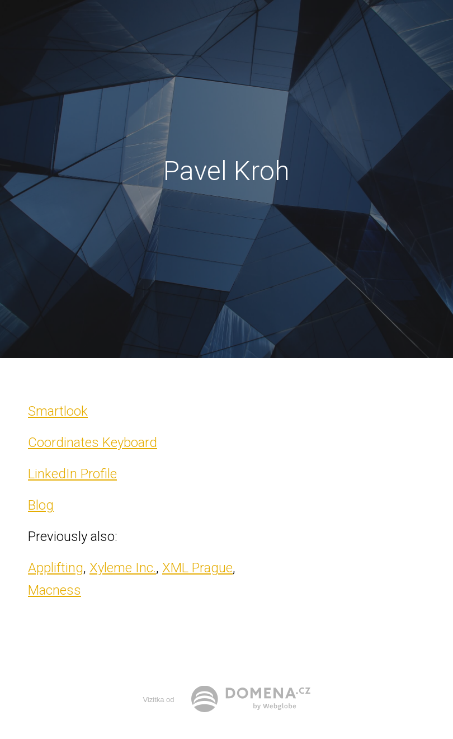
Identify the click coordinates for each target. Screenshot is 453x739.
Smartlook (58, 411)
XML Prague (197, 568)
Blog (41, 505)
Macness (54, 590)
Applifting (55, 568)
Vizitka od (158, 699)
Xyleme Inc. (122, 568)
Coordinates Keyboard (92, 442)
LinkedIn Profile (72, 474)
